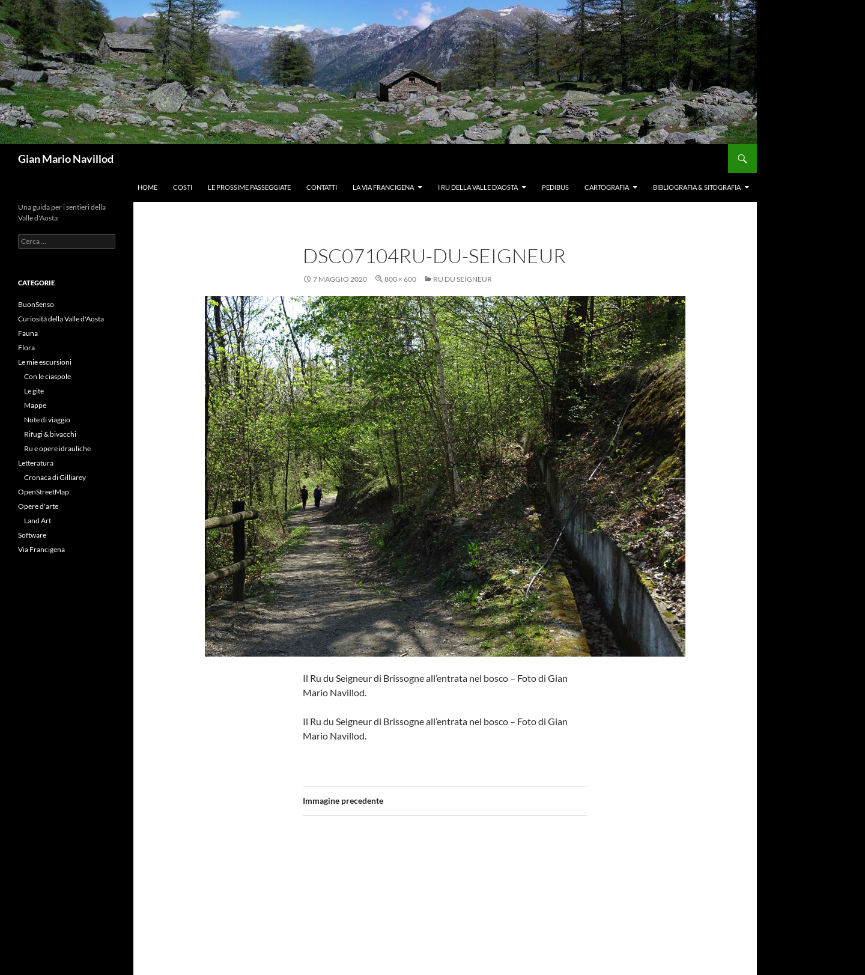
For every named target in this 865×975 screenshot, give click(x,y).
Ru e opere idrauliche (57, 448)
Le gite (34, 390)
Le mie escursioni (44, 361)
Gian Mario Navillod (66, 158)
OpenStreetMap (43, 491)
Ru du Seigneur (462, 279)
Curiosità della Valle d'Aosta (61, 318)
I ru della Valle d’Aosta (478, 187)
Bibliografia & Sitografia (697, 187)
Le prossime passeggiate (249, 187)
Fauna (28, 333)
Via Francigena (41, 549)
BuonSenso (36, 304)
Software (32, 534)
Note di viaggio (47, 419)
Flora (26, 347)
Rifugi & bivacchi (50, 434)
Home (147, 187)
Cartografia (606, 187)
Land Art (37, 520)
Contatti (321, 187)
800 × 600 (400, 279)
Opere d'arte (38, 506)
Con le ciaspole (47, 376)
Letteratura (35, 462)
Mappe (35, 405)
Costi (182, 187)
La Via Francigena (383, 187)
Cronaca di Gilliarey (55, 477)
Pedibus (555, 187)
